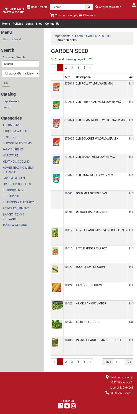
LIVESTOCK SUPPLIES (17, 184)
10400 (68, 193)
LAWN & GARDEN (14, 178)
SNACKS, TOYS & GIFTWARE (13, 216)
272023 (69, 101)
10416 (68, 248)
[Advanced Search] (108, 7)
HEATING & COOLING (16, 161)
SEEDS (106, 36)
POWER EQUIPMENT (16, 208)
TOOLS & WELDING (15, 225)
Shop (39, 23)
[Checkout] (87, 15)
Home (6, 23)
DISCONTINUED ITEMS (17, 143)
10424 (68, 285)
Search (7, 107)
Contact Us (52, 23)
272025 (69, 138)
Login (29, 23)
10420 (68, 267)
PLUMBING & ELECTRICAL (19, 202)
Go (6, 83)
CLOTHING (9, 137)
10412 (68, 230)
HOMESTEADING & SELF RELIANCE (18, 170)
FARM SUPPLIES (13, 149)
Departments (11, 101)
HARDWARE (10, 155)
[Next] (90, 361)
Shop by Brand (12, 39)
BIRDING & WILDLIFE (16, 131)
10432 (68, 322)
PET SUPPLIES (12, 196)
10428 (68, 303)
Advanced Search (14, 57)
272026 (69, 156)
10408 (68, 212)
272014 (69, 83)
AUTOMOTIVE (11, 125)
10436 (68, 340)
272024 (69, 120)
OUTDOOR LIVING (14, 190)
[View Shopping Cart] (64, 15)
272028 (69, 175)
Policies (18, 23)
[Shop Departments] (37, 7)
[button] (56, 86)
